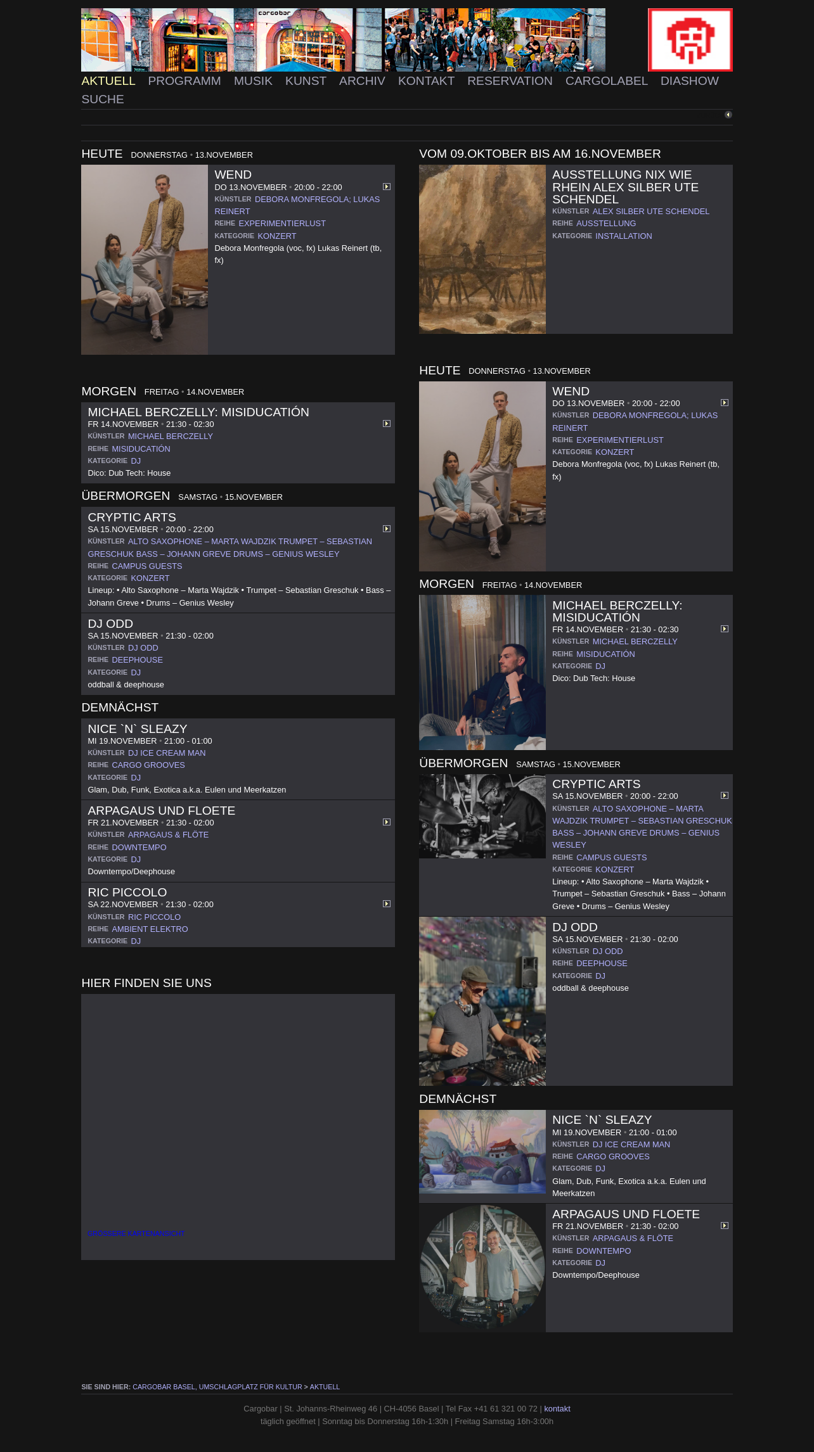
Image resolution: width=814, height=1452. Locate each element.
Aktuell (109, 80)
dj (136, 461)
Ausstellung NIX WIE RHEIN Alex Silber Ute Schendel (625, 187)
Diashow (690, 80)
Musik (255, 80)
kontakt (557, 1408)
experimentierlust (282, 223)
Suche (102, 99)
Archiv (364, 80)
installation (623, 236)
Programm (186, 80)
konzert (277, 236)
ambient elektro (150, 929)
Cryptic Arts (131, 517)
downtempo (139, 847)
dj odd (143, 648)
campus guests (147, 566)
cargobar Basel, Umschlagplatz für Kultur (217, 1387)
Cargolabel (608, 80)
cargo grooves (148, 765)
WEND (233, 174)
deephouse (137, 660)
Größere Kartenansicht (136, 1233)
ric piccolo (154, 917)
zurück (710, 115)
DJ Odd (110, 623)
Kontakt (428, 80)
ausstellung (606, 223)
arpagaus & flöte (168, 834)
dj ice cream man (167, 753)
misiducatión (141, 449)
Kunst (307, 80)
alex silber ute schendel (651, 211)
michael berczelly (170, 436)
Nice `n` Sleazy (137, 729)
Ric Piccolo (127, 892)
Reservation (511, 80)
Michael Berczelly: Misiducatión (198, 412)
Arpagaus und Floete (161, 810)
